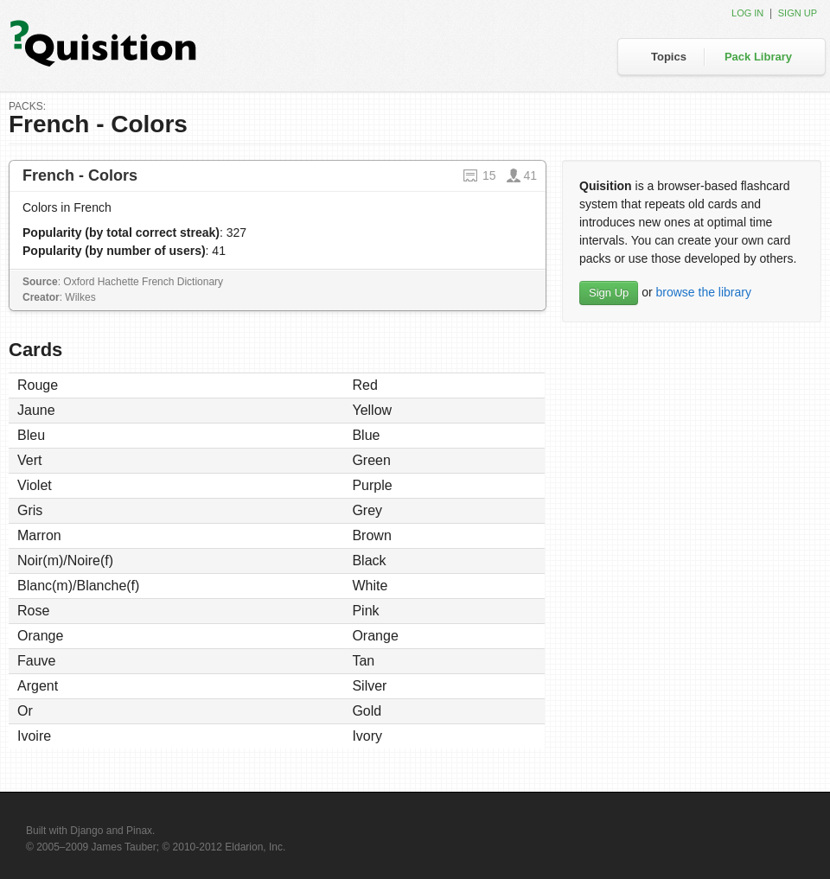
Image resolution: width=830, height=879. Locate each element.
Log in (747, 13)
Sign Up (609, 292)
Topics (668, 56)
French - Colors (79, 175)
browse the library (703, 292)
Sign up (797, 13)
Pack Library (758, 56)
